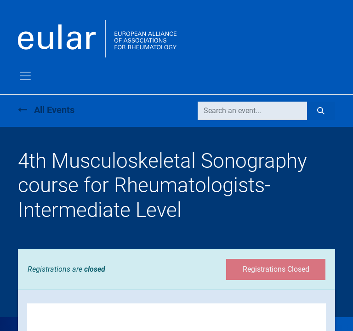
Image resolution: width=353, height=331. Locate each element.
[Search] (321, 111)
